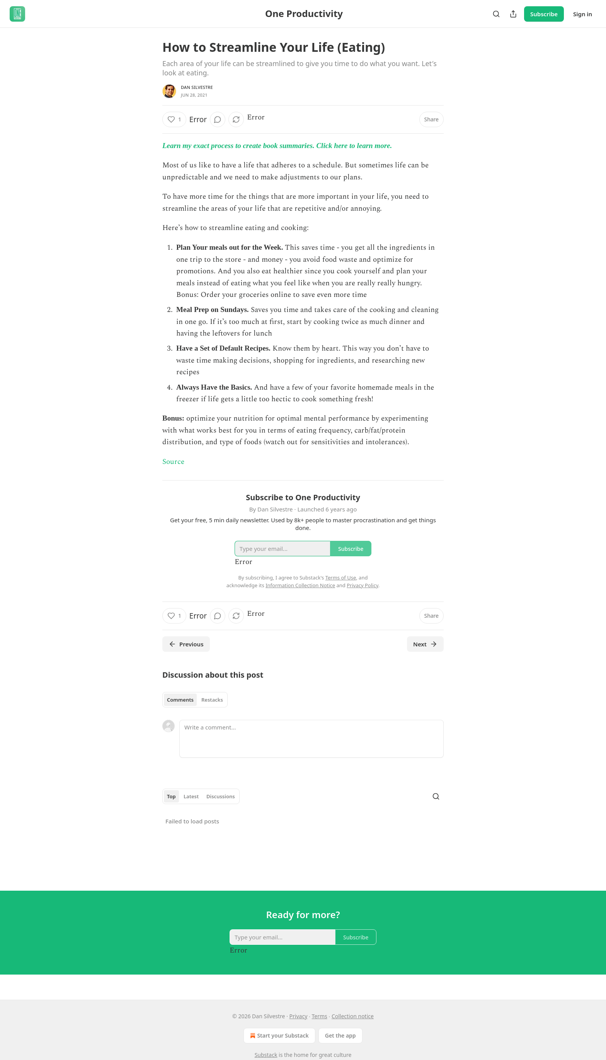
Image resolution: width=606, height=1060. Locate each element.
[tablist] (195, 699)
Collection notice (353, 1016)
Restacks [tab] (212, 699)
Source (173, 461)
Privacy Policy (362, 585)
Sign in (582, 14)
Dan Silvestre (197, 87)
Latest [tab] (191, 796)
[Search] (496, 14)
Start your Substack (278, 1035)
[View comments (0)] (217, 119)
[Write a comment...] (311, 739)
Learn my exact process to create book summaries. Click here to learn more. (277, 145)
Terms (319, 1016)
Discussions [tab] (220, 796)
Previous (186, 644)
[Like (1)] (174, 119)
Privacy (298, 1016)
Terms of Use (340, 577)
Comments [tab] (180, 699)
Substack (266, 1054)
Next (425, 644)
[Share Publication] (513, 14)
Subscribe (544, 14)
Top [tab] (171, 796)
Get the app (340, 1035)
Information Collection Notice (300, 585)
